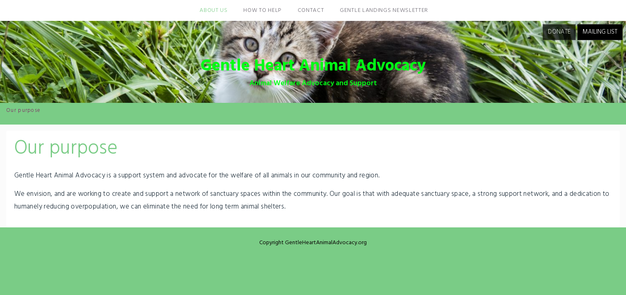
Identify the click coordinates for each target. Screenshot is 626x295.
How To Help (262, 10)
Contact (311, 10)
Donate (559, 32)
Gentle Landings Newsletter (384, 10)
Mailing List (600, 32)
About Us (214, 10)
